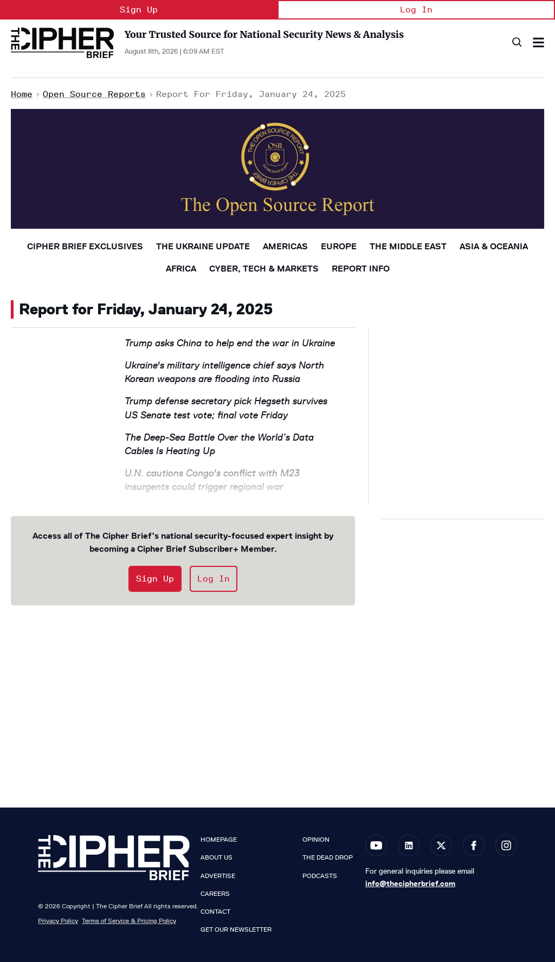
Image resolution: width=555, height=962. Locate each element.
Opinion (316, 839)
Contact (215, 911)
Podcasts (319, 876)
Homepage (219, 839)
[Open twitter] (441, 845)
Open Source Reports (94, 94)
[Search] (516, 42)
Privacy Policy (58, 920)
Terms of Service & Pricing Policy (129, 920)
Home (22, 94)
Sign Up (139, 9)
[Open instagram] (506, 845)
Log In (416, 9)
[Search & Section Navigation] (538, 42)
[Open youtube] (376, 845)
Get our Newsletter (236, 929)
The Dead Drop (327, 857)
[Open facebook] (474, 845)
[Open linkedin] (409, 845)
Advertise (218, 876)
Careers (215, 894)
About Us (217, 857)
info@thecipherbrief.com (410, 883)
